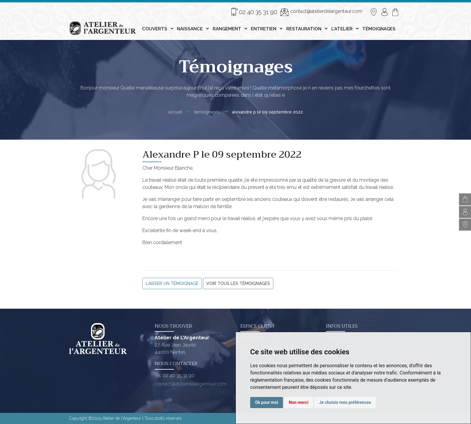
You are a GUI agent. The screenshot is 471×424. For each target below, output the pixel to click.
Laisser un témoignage (172, 283)
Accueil (175, 112)
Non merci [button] (298, 402)
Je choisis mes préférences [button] (345, 402)
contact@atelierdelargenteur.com (321, 12)
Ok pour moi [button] (266, 402)
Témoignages (207, 112)
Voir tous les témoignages (238, 283)
